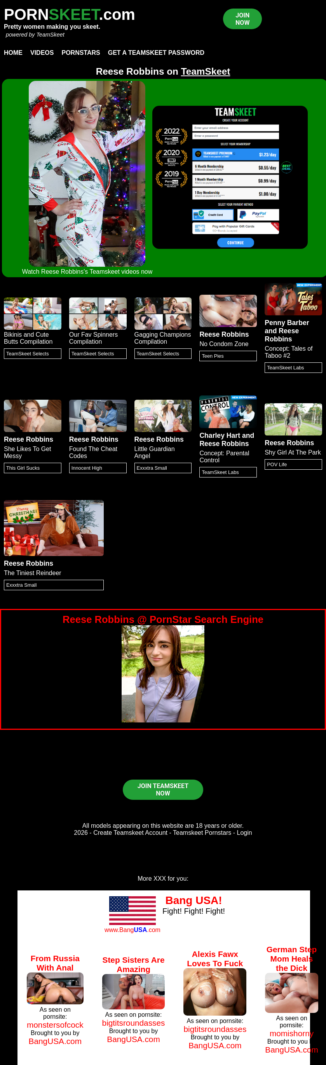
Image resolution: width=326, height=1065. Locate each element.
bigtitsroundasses (133, 1022)
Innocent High (86, 468)
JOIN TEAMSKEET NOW (163, 789)
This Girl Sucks (23, 468)
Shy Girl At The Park (293, 452)
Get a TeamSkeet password (156, 52)
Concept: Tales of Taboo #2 (288, 352)
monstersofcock (55, 1024)
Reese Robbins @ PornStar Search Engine (163, 619)
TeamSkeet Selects (27, 354)
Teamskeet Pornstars (202, 832)
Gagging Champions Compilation (162, 338)
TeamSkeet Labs (285, 368)
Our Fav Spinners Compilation (93, 338)
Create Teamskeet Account (130, 832)
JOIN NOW (242, 19)
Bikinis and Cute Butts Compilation (28, 338)
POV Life (277, 464)
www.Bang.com (132, 930)
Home (13, 52)
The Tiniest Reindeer (32, 573)
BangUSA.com (55, 1041)
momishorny (292, 1033)
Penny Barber (287, 323)
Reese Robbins (224, 334)
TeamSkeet (50, 34)
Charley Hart (219, 435)
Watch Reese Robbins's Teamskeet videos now (87, 271)
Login (244, 832)
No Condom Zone (223, 344)
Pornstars (80, 52)
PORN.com (69, 14)
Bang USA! (193, 900)
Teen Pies (212, 356)
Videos (42, 52)
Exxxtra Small (152, 468)
